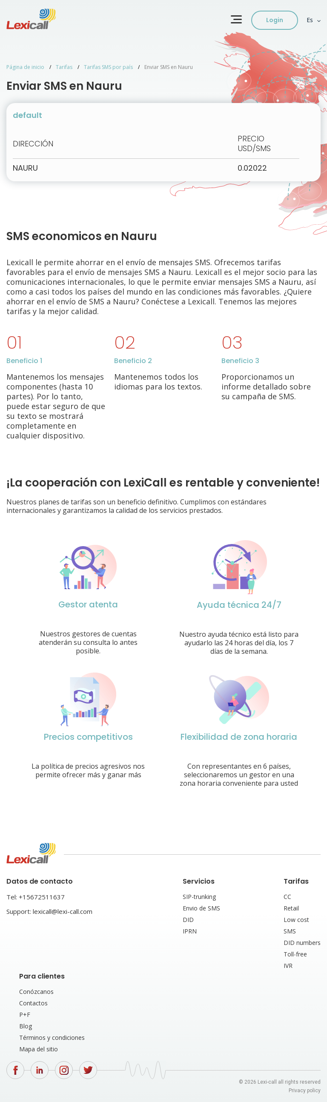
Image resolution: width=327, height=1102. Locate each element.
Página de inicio (25, 67)
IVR (288, 966)
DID (188, 920)
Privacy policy (305, 1090)
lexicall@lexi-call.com (62, 911)
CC (287, 897)
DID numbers (302, 943)
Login (274, 20)
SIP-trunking (199, 897)
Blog (25, 1026)
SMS (290, 931)
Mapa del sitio (38, 1049)
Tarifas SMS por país (108, 67)
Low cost (296, 920)
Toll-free (295, 954)
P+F (24, 1014)
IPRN (190, 931)
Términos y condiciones (52, 1037)
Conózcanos (36, 992)
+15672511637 (42, 897)
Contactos (33, 1003)
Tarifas (64, 67)
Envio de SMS (201, 908)
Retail (291, 908)
